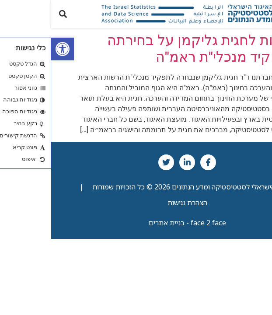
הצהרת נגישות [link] (136, 202)
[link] (11, 49)
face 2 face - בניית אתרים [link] (136, 223)
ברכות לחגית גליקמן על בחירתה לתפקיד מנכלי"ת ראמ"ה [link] (150, 48)
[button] (260, 14)
